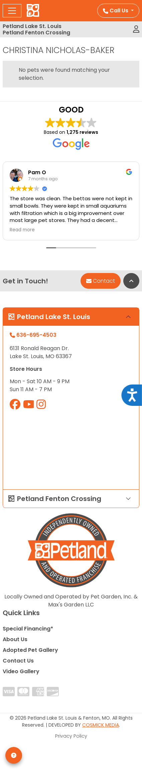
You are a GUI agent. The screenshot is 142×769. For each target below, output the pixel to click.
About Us (15, 639)
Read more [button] (22, 230)
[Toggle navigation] (12, 10)
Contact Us (18, 661)
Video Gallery (21, 671)
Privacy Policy (71, 736)
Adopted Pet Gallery (30, 650)
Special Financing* (28, 628)
